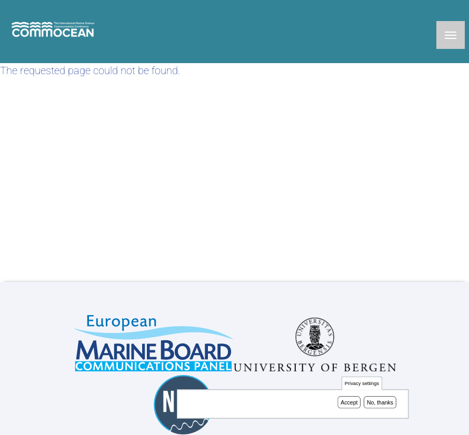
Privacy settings (362, 385)
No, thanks (380, 403)
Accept (349, 403)
